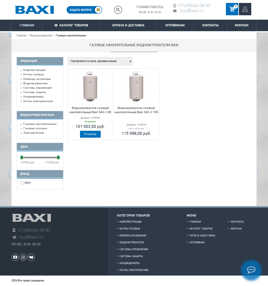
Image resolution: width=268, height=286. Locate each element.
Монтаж (242, 25)
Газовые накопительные (40, 124)
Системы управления (37, 88)
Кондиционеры (33, 96)
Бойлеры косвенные (37, 79)
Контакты (210, 25)
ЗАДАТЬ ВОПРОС (81, 10)
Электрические (33, 133)
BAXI (28, 183)
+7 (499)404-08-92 (194, 5)
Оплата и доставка (128, 25)
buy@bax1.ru (192, 10)
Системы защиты (34, 92)
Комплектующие (34, 70)
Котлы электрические (38, 101)
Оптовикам (175, 25)
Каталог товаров (73, 25)
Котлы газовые (33, 74)
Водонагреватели (41, 35)
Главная (27, 25)
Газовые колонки (35, 128)
